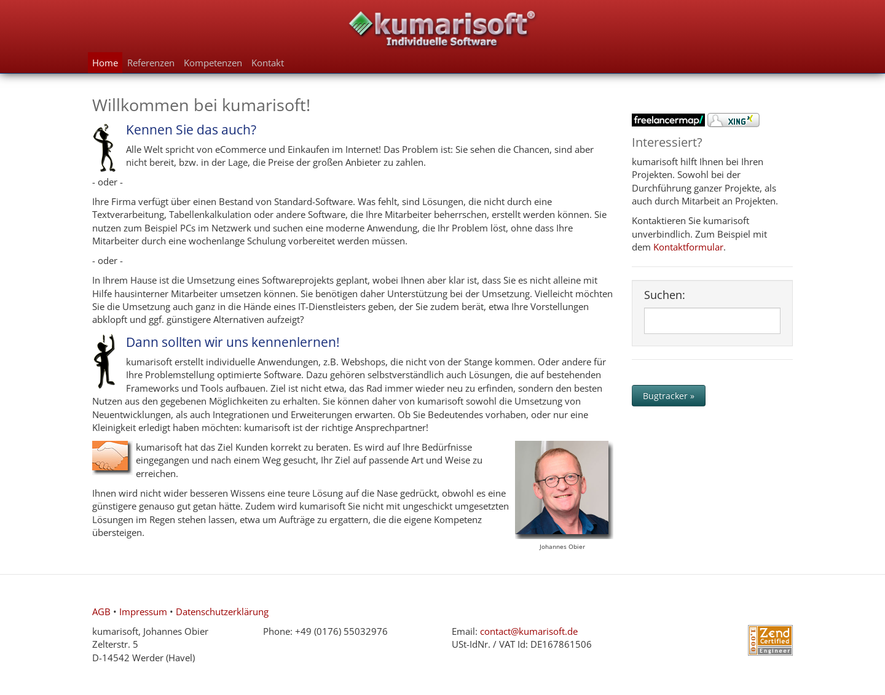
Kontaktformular (688, 247)
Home (105, 62)
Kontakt (267, 62)
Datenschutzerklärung (222, 611)
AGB (101, 611)
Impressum (143, 611)
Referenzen (151, 62)
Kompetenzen (213, 62)
